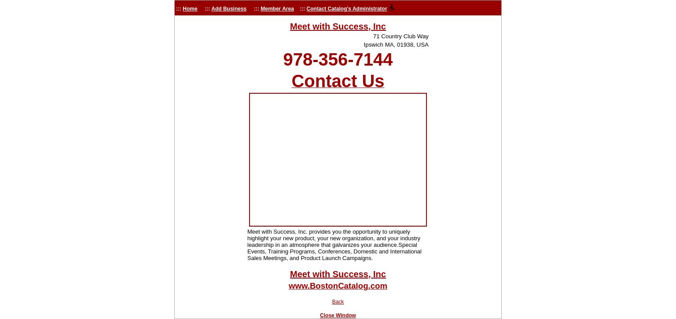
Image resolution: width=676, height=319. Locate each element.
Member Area (277, 9)
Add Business (228, 9)
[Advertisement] (210, 147)
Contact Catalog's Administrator (347, 9)
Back (338, 302)
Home (190, 9)
